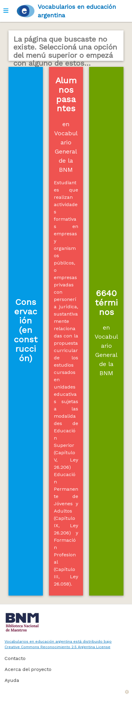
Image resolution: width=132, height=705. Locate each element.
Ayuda (12, 680)
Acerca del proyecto (28, 669)
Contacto (15, 658)
